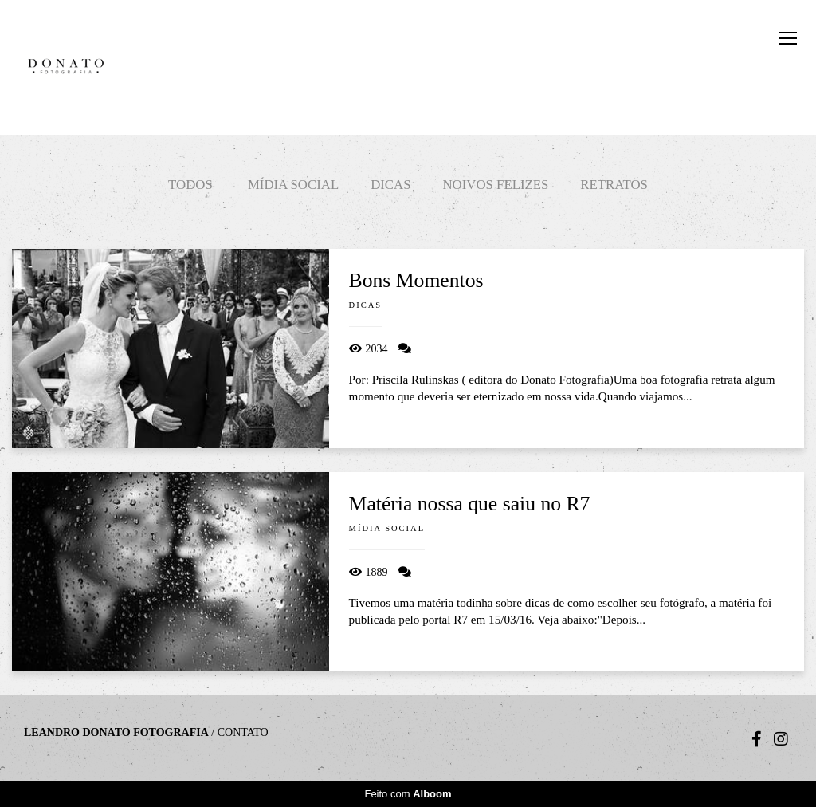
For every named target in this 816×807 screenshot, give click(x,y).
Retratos (614, 184)
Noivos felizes (496, 184)
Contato (243, 732)
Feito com (407, 794)
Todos (190, 184)
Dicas (390, 184)
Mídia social (293, 184)
